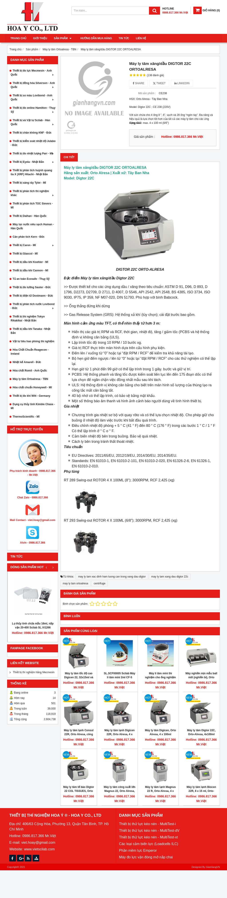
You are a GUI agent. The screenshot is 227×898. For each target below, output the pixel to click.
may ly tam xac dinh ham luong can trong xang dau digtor (112, 576)
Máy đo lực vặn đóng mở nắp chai (146, 857)
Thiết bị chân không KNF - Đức (32, 132)
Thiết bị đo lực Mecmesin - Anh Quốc (33, 72)
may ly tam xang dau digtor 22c (169, 576)
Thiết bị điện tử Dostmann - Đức (33, 295)
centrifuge (100, 583)
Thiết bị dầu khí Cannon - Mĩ (30, 270)
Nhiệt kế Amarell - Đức (27, 362)
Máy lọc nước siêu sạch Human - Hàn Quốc (32, 226)
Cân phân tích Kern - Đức (29, 236)
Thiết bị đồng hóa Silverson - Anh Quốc (33, 85)
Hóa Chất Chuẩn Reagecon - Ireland (30, 351)
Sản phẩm (63, 38)
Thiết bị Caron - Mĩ (34, 245)
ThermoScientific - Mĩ (26, 416)
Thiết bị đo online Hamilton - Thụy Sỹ (33, 109)
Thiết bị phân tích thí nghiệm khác (33, 193)
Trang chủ (18, 38)
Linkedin (182, 83)
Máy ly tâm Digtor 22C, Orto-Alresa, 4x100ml (201, 732)
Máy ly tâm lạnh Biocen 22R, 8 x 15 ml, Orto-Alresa (201, 791)
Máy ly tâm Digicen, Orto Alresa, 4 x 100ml (160, 732)
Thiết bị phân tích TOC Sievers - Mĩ (32, 205)
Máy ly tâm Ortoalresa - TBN (30, 379)
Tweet (159, 83)
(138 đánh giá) (155, 75)
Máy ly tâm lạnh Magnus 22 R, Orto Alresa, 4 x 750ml (160, 791)
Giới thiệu (40, 38)
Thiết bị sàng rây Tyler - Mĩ (29, 182)
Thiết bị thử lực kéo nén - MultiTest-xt (148, 837)
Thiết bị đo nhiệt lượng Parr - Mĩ (34, 153)
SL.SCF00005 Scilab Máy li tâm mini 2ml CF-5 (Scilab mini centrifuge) (119, 677)
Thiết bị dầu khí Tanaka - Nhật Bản (30, 330)
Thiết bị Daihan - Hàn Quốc (30, 216)
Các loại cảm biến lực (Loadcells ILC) (148, 844)
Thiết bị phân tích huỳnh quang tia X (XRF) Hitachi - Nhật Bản (31, 172)
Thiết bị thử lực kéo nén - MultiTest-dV (149, 830)
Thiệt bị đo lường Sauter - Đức (32, 287)
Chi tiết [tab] (69, 157)
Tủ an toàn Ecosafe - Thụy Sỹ (31, 278)
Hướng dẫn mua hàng (94, 38)
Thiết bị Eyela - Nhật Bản (34, 161)
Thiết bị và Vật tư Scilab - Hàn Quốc (33, 122)
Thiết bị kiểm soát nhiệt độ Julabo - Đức (33, 143)
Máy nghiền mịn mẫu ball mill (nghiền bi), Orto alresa (201, 677)
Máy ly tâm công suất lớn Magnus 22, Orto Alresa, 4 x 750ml (119, 791)
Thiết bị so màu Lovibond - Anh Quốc (33, 97)
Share (138, 83)
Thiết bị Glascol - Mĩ (25, 253)
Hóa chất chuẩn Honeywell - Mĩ (32, 387)
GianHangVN (213, 867)
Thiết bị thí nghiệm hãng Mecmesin (34, 672)
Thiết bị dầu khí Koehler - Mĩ (30, 262)
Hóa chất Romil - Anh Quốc (30, 370)
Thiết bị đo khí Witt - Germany (31, 395)
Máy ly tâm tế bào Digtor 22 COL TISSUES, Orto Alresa (78, 791)
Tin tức (121, 38)
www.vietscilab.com (39, 849)
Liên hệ (139, 38)
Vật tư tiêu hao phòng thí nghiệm (33, 341)
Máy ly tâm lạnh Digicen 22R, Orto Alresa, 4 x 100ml (119, 734)
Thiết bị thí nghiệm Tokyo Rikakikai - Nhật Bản (28, 318)
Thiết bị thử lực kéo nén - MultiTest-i (147, 824)
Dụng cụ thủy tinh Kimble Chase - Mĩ (33, 406)
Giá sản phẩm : (144, 136)
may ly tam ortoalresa (75, 583)
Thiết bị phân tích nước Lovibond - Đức (33, 306)
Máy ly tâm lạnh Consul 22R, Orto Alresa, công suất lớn (79, 734)
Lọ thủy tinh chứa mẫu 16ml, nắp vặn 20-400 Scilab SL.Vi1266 (32, 625)
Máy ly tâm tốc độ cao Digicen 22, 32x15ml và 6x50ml (78, 677)
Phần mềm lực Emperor (138, 850)
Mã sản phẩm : (147, 93)
